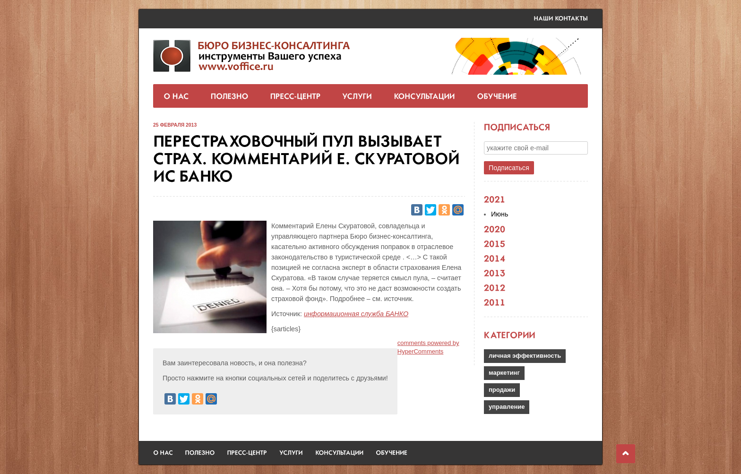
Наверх (625, 453)
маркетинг (504, 372)
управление (507, 406)
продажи (502, 389)
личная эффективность (525, 355)
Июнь (499, 214)
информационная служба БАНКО (356, 314)
